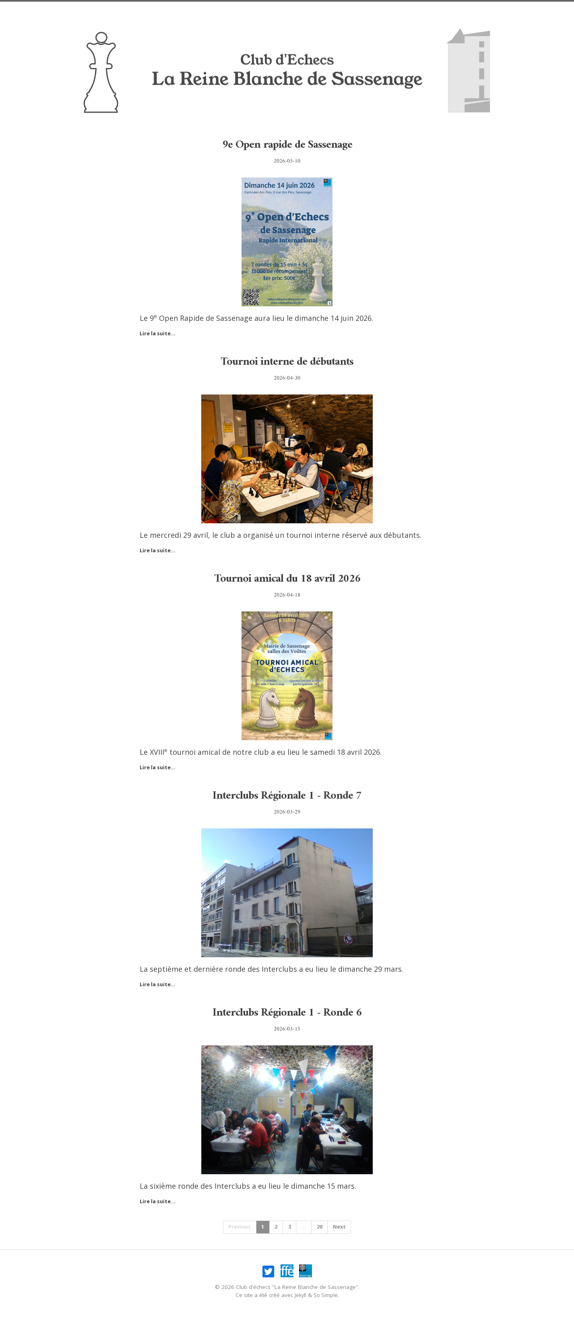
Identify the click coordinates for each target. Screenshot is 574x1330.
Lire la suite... (159, 333)
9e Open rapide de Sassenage (287, 144)
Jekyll (299, 1297)
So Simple (326, 1297)
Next (344, 1227)
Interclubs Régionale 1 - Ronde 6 (287, 1012)
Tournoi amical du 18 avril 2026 (287, 578)
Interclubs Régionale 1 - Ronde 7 (287, 795)
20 (322, 1227)
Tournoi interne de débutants (287, 361)
